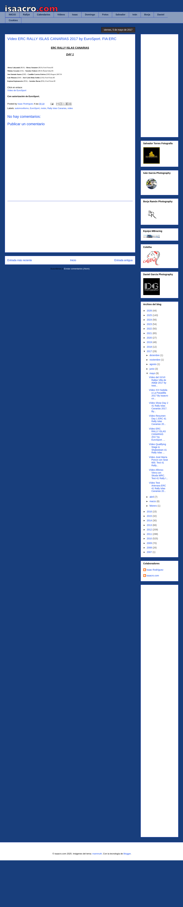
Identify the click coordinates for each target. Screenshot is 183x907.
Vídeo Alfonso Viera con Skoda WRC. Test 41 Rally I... (158, 474)
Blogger (127, 853)
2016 (150, 511)
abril (152, 497)
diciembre (155, 355)
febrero (153, 505)
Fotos (105, 14)
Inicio (73, 260)
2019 (150, 342)
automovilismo (22, 108)
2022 (150, 328)
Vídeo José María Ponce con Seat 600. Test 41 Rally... (158, 461)
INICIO (12, 14)
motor (43, 108)
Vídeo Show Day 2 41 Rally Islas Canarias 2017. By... (158, 407)
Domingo (90, 14)
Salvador (120, 14)
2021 (150, 333)
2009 (150, 543)
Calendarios (43, 14)
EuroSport (35, 108)
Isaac (75, 14)
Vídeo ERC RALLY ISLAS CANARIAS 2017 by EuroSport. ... (157, 434)
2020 (150, 337)
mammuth (97, 853)
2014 (150, 520)
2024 (150, 319)
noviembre (155, 359)
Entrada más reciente (19, 260)
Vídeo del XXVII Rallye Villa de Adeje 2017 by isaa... (157, 381)
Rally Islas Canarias (56, 108)
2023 (150, 324)
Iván (134, 14)
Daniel (160, 14)
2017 (150, 351)
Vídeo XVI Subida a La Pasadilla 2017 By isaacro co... (158, 394)
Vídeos (61, 14)
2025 (150, 315)
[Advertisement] (70, 227)
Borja (147, 14)
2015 (150, 516)
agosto (153, 364)
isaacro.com (153, 575)
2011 (150, 534)
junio (152, 368)
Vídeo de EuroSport (16, 90)
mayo (153, 373)
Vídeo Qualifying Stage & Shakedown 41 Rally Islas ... (158, 448)
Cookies (13, 20)
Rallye (26, 14)
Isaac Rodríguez (155, 569)
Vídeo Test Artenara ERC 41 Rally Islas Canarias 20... (157, 486)
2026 (150, 310)
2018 (150, 347)
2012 (150, 529)
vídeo (70, 108)
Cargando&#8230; (161, 710)
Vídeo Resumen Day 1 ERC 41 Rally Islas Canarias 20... (157, 419)
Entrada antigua (123, 260)
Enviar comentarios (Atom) (77, 268)
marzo (153, 501)
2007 (150, 552)
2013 (150, 525)
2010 (150, 538)
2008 (150, 547)
